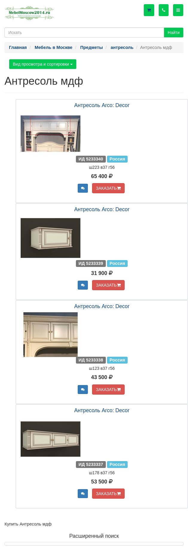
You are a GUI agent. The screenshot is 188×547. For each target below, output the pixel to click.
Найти (174, 32)
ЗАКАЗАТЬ (108, 188)
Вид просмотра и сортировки (43, 64)
